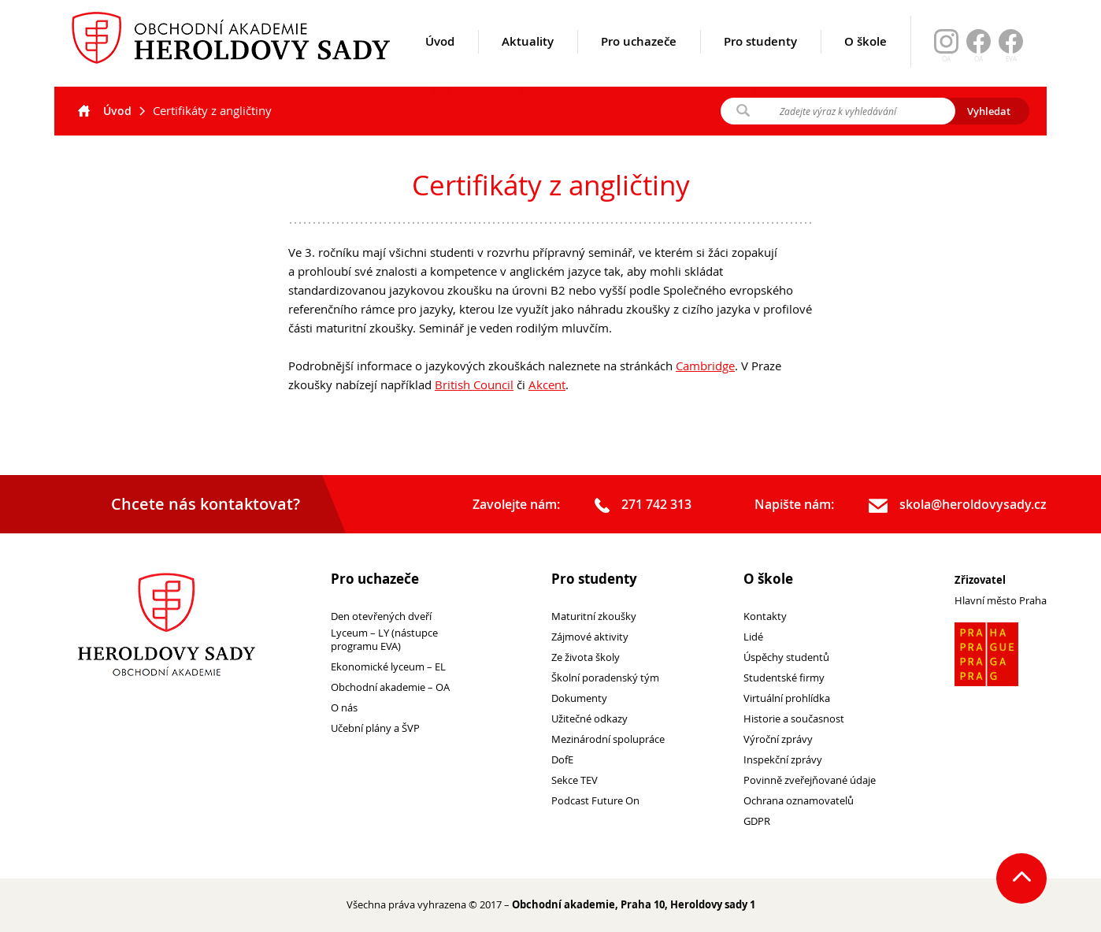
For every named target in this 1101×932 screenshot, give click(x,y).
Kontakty (765, 616)
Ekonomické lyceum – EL (388, 667)
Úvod (439, 60)
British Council (474, 384)
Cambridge (705, 365)
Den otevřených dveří (381, 616)
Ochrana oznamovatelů (798, 801)
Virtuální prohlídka (786, 698)
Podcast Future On (595, 801)
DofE (562, 760)
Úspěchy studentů (786, 657)
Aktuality (528, 60)
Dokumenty (579, 698)
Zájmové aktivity (589, 637)
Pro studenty (760, 60)
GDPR (756, 821)
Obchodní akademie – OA (390, 687)
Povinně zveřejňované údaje (809, 780)
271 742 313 (643, 505)
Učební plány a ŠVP (375, 728)
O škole (865, 60)
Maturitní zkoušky (593, 616)
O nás (344, 708)
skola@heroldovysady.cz (958, 505)
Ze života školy (585, 657)
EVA (1011, 59)
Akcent (546, 384)
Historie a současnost (793, 719)
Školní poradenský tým (605, 678)
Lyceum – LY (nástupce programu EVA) (384, 639)
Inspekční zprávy (782, 760)
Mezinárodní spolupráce (608, 739)
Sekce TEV (574, 780)
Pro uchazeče (639, 60)
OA (978, 59)
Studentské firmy (784, 678)
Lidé (753, 637)
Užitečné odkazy (589, 719)
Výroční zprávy (778, 739)
